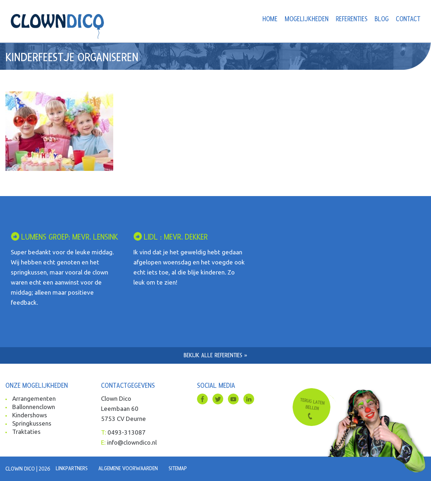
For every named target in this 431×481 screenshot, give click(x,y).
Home (270, 19)
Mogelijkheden (307, 19)
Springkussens (31, 423)
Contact (408, 19)
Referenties (351, 19)
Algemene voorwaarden (128, 468)
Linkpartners (72, 468)
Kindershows (29, 415)
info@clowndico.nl (132, 442)
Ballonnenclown (33, 406)
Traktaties (26, 431)
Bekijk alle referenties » (215, 355)
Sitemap (178, 468)
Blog (382, 19)
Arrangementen (34, 398)
